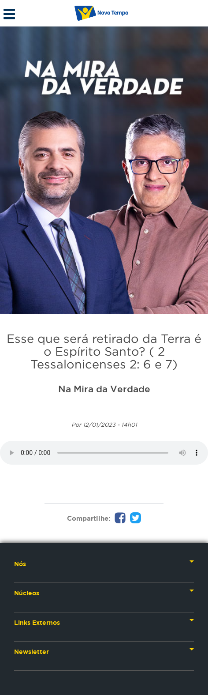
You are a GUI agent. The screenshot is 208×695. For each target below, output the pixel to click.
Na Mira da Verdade (104, 388)
